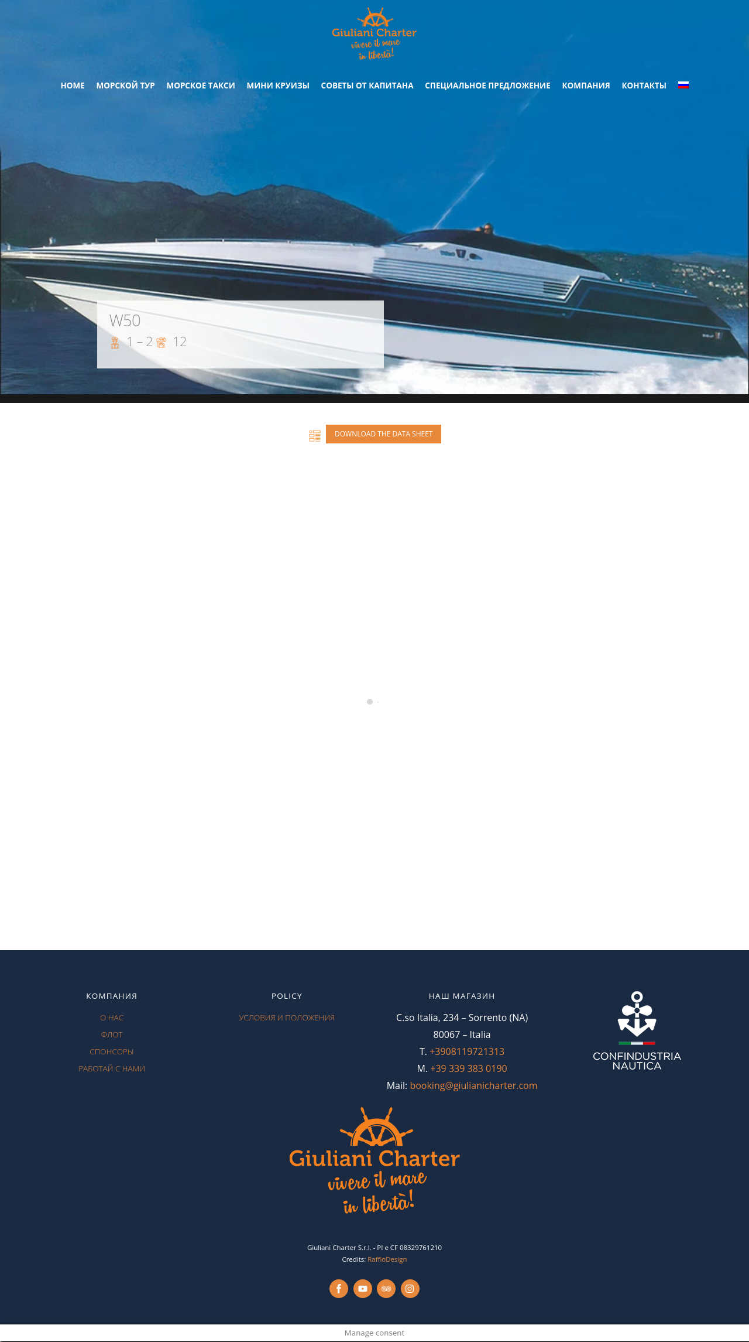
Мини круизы (277, 86)
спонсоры (111, 1052)
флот (112, 1035)
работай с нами (111, 1069)
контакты (644, 86)
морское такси (200, 86)
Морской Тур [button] (125, 86)
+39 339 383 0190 (468, 1069)
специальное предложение (488, 86)
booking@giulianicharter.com (473, 1086)
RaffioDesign (387, 1260)
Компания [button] (586, 86)
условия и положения (287, 1018)
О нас (111, 1018)
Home (72, 86)
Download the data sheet (383, 435)
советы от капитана (367, 86)
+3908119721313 (467, 1052)
